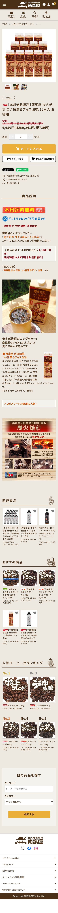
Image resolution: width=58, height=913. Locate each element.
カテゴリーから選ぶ (10, 858)
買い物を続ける (11, 183)
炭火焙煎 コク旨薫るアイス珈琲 (21, 237)
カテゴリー (10, 795)
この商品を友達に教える (14, 179)
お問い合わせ (15, 159)
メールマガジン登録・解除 (13, 877)
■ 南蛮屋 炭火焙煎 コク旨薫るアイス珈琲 (14, 355)
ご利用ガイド (7, 864)
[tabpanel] (29, 55)
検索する (29, 814)
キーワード (10, 782)
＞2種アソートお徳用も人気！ (20, 403)
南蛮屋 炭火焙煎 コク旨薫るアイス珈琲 (23, 270)
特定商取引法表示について (13, 889)
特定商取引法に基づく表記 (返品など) (20, 175)
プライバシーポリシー (11, 883)
